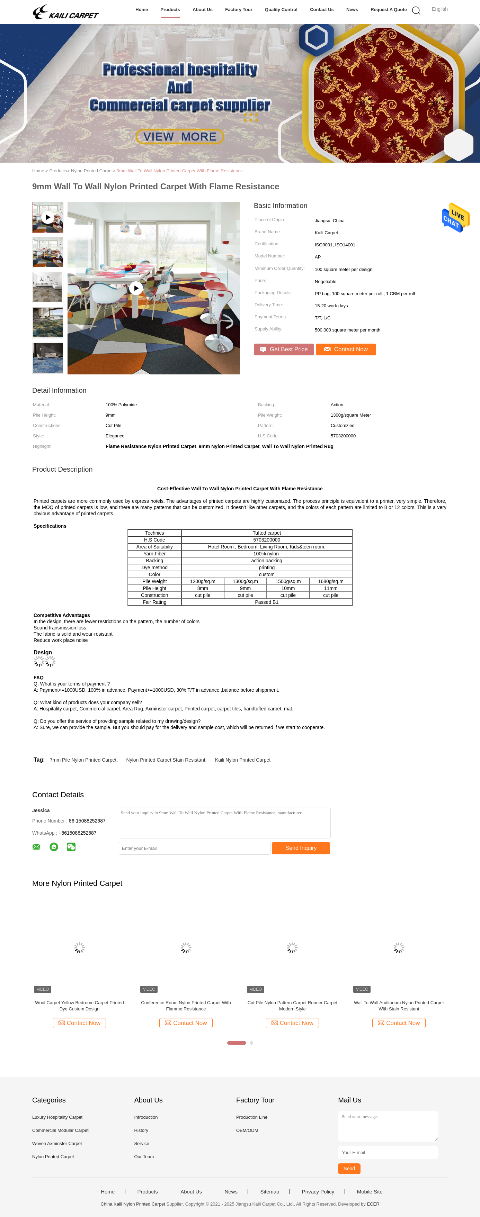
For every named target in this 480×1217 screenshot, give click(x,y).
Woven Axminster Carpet (57, 1143)
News (352, 9)
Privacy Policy (318, 1191)
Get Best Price (284, 349)
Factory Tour (238, 9)
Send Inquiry (301, 848)
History (141, 1130)
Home (141, 9)
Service (141, 1143)
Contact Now (346, 349)
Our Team (144, 1156)
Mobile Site (370, 1191)
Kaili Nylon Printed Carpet (242, 760)
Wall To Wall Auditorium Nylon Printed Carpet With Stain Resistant (399, 1005)
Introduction (146, 1117)
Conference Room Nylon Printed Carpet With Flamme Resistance (186, 1005)
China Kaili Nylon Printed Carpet (132, 1204)
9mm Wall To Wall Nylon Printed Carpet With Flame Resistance (180, 170)
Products (170, 9)
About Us (203, 9)
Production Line (251, 1117)
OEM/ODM (247, 1130)
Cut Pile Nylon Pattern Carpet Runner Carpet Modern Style (292, 1005)
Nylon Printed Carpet (53, 1156)
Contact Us (322, 9)
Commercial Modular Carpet (60, 1130)
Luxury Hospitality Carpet (57, 1117)
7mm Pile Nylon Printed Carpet (83, 760)
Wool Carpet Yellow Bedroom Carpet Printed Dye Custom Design (79, 1005)
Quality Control (281, 9)
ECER (373, 1204)
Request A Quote (389, 9)
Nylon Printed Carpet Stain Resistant (165, 760)
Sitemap (269, 1191)
